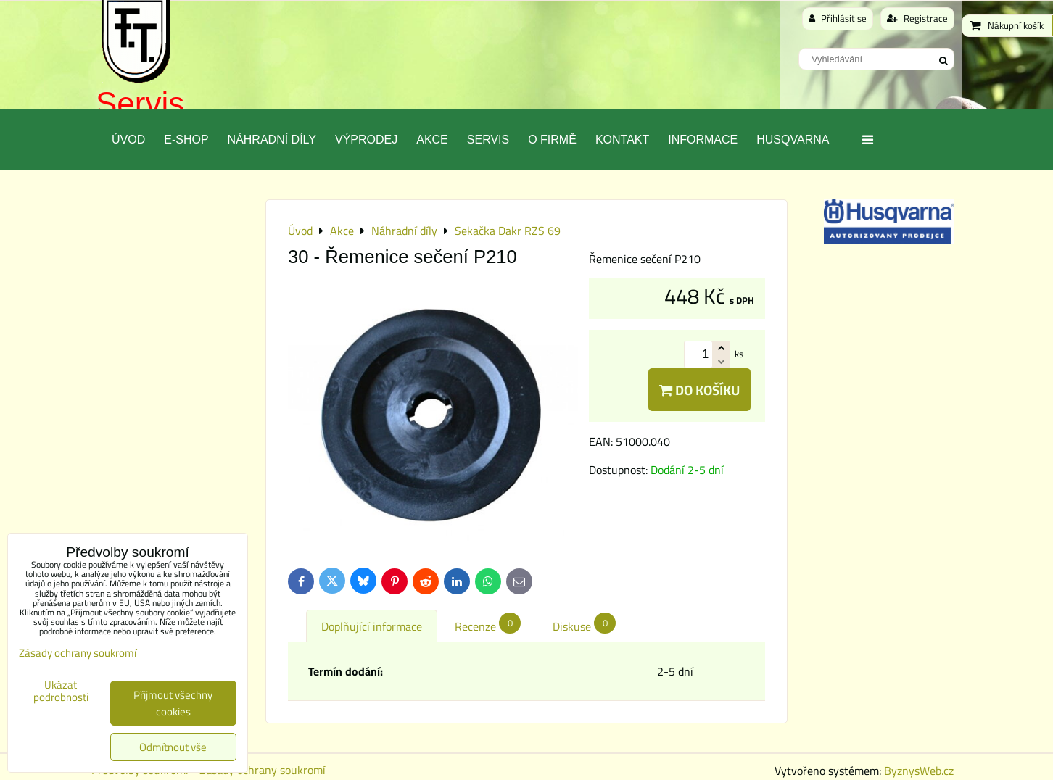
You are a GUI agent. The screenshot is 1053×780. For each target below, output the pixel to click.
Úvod (128, 139)
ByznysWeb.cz (919, 770)
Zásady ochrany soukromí (262, 770)
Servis (140, 103)
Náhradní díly (272, 139)
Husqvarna (792, 139)
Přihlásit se (838, 18)
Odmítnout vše (173, 747)
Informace (703, 139)
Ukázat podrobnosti (60, 691)
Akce (432, 139)
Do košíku (699, 389)
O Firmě (552, 139)
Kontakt (622, 139)
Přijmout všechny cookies (172, 703)
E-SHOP (186, 139)
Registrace (917, 18)
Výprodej (366, 139)
